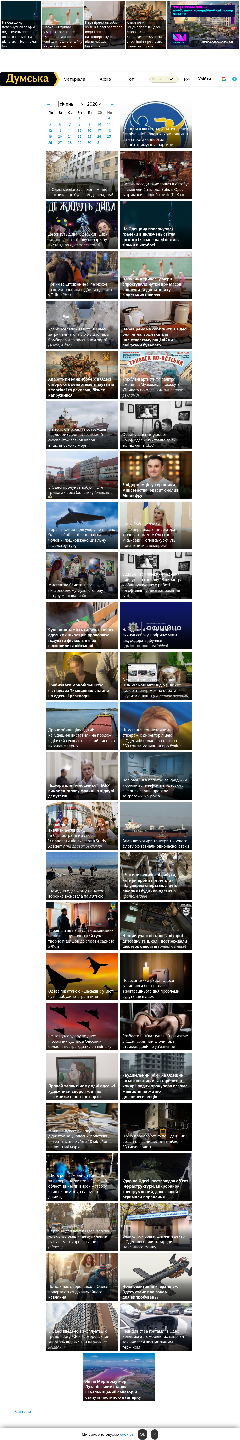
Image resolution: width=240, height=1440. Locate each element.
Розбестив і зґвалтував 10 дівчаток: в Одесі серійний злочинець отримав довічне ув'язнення (155, 1041)
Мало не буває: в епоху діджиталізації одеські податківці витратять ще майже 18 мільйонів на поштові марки (80, 1138)
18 (109, 130)
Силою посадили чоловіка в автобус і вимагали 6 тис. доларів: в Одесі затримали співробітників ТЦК (156, 189)
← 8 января (20, 1411)
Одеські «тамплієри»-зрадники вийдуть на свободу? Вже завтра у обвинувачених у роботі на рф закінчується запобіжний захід (153, 584)
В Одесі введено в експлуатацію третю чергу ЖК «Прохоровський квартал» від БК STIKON (79, 1339)
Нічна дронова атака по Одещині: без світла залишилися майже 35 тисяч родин (154, 1141)
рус (187, 78)
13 (60, 130)
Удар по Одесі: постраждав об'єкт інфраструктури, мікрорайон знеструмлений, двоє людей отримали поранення (155, 1188)
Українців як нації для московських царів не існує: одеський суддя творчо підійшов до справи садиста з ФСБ (81, 938)
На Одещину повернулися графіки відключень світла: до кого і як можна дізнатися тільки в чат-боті (20, 34)
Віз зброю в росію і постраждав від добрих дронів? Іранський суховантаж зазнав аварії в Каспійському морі (77, 437)
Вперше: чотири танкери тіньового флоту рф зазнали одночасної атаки (156, 843)
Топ (130, 79)
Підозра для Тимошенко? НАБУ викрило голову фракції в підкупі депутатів (81, 791)
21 (70, 136)
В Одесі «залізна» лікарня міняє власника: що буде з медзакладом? (80, 192)
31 (99, 142)
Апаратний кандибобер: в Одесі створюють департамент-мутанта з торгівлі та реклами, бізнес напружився (144, 34)
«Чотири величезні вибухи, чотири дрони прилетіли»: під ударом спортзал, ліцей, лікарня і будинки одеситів (150, 885)
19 (50, 136)
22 (79, 136)
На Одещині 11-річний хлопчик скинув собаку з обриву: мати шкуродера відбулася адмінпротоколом (152, 637)
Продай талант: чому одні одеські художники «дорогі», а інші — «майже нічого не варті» (81, 1091)
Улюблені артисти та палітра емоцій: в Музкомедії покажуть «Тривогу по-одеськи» (153, 387)
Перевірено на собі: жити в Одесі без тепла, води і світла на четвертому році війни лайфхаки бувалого (104, 34)
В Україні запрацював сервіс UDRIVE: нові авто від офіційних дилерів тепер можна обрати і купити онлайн (156, 687)
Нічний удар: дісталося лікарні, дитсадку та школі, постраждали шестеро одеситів (155, 941)
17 (99, 130)
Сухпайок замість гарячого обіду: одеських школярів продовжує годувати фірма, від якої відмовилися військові (81, 637)
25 (109, 136)
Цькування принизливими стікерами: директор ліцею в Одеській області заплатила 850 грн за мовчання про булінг (153, 738)
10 (99, 124)
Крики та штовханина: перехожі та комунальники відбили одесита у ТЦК (80, 290)
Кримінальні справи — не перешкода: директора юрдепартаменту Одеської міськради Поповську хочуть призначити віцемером (149, 534)
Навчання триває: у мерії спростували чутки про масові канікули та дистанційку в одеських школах (62, 36)
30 (89, 142)
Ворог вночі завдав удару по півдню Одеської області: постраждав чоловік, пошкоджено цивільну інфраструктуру (81, 537)
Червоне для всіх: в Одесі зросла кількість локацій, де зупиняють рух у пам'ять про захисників (78, 1239)
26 (50, 142)
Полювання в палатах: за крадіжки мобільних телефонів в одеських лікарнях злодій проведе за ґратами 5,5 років (155, 788)
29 (79, 142)
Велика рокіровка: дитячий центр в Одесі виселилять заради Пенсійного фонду (154, 1242)
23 (89, 136)
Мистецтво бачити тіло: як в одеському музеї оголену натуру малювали (75, 590)
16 (89, 130)
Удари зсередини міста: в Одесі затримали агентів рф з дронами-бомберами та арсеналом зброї (79, 337)
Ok (142, 1434)
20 (60, 136)
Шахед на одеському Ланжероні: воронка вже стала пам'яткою (78, 893)
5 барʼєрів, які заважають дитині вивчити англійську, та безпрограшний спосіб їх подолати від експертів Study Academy (78, 835)
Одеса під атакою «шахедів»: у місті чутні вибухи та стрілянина (81, 994)
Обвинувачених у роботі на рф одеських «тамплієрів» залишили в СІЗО (149, 440)
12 (50, 130)
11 (109, 124)
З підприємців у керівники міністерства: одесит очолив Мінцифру (151, 490)
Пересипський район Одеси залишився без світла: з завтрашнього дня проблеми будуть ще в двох (151, 988)
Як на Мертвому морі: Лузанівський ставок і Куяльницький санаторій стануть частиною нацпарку (113, 1389)
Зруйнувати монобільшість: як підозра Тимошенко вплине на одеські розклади (78, 690)
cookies (127, 1434)
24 (99, 136)
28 (70, 142)
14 (70, 130)
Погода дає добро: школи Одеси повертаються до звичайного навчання (78, 1292)
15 (79, 130)
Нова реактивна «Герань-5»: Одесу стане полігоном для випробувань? (150, 1292)
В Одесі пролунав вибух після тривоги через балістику (81, 492)
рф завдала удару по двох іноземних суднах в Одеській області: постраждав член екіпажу (80, 1041)
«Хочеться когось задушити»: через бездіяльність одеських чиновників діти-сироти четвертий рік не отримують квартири (155, 136)
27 (60, 142)
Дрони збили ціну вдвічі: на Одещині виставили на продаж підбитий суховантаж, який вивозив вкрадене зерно (81, 738)
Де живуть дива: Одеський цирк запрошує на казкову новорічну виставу (78, 239)
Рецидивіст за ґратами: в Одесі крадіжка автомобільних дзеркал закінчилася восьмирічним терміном (153, 1339)
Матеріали (74, 79)
